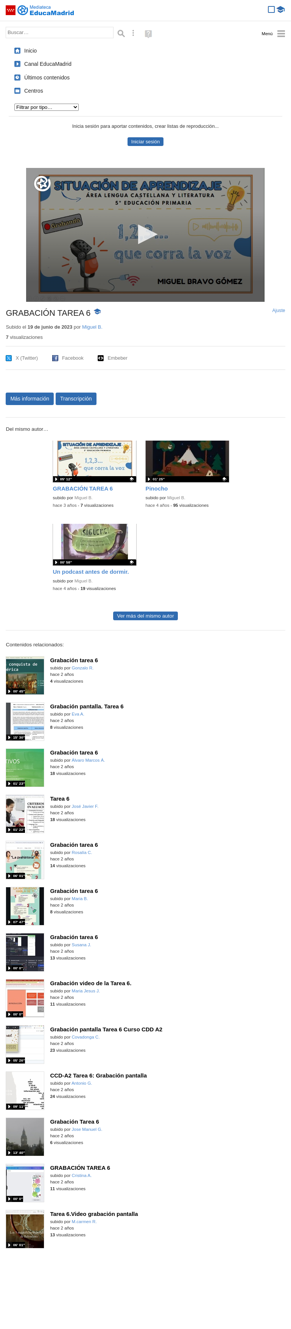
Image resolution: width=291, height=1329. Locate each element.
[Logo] (42, 183)
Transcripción (76, 399)
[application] (145, 235)
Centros (33, 91)
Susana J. (81, 944)
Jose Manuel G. (87, 1129)
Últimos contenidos (47, 78)
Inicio (30, 51)
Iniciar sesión (145, 141)
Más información (29, 399)
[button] (145, 234)
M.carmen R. (84, 1221)
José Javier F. (85, 806)
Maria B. (80, 898)
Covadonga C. (86, 1037)
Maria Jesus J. (86, 991)
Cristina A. (82, 1175)
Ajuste (278, 310)
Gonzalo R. (83, 668)
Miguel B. (92, 327)
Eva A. (78, 714)
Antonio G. (82, 1083)
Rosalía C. (82, 852)
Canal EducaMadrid (48, 64)
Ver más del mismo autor (145, 616)
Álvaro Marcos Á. (88, 760)
